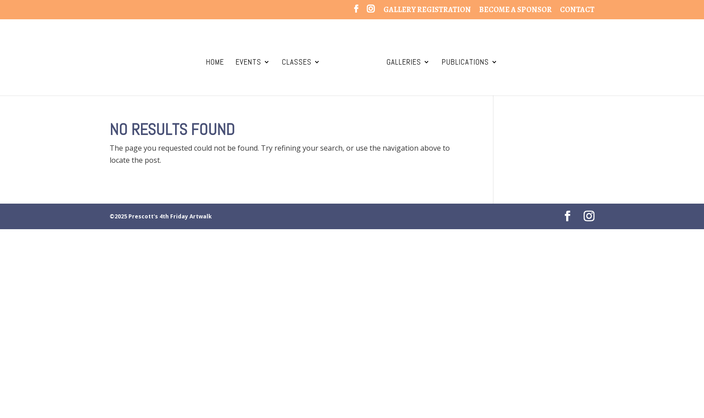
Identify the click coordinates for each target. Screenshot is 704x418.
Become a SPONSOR (515, 10)
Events (248, 63)
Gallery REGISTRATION (427, 10)
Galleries (404, 63)
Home (215, 63)
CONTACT (577, 10)
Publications (465, 63)
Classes (297, 63)
